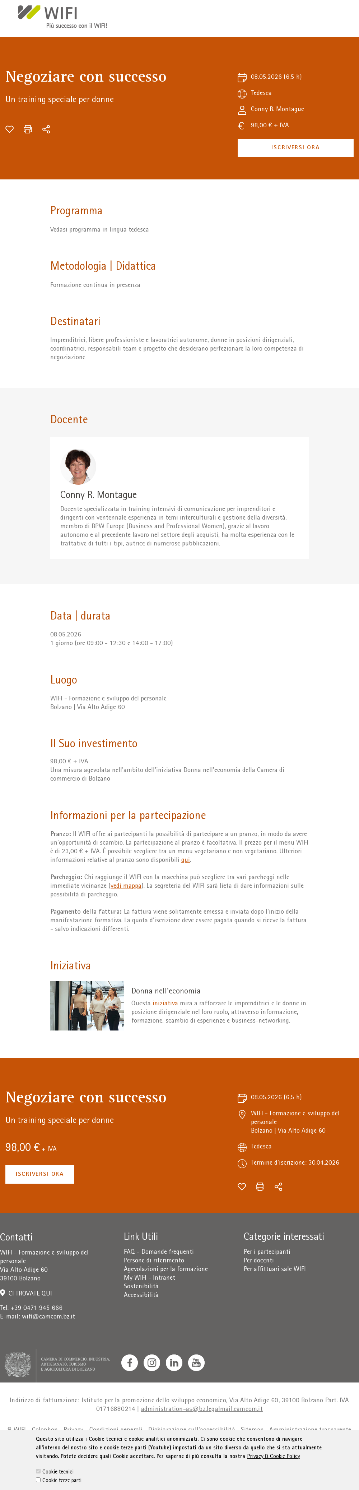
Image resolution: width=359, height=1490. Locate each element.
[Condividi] (46, 129)
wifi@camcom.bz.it (48, 1317)
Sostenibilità (141, 1287)
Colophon (45, 1430)
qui (185, 860)
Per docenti (259, 1261)
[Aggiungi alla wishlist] (9, 129)
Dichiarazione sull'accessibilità (191, 1430)
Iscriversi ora (295, 148)
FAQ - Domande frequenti (159, 1252)
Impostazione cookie (197, 1444)
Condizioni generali (116, 1430)
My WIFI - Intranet (149, 1278)
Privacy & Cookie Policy (273, 1473)
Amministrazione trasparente (310, 1430)
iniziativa (165, 1004)
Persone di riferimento (154, 1261)
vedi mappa (126, 886)
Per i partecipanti (267, 1252)
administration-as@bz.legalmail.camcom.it (202, 1409)
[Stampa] (28, 129)
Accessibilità (141, 1295)
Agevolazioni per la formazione (166, 1269)
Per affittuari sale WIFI (275, 1269)
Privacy (73, 1430)
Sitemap (252, 1430)
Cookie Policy (145, 1444)
